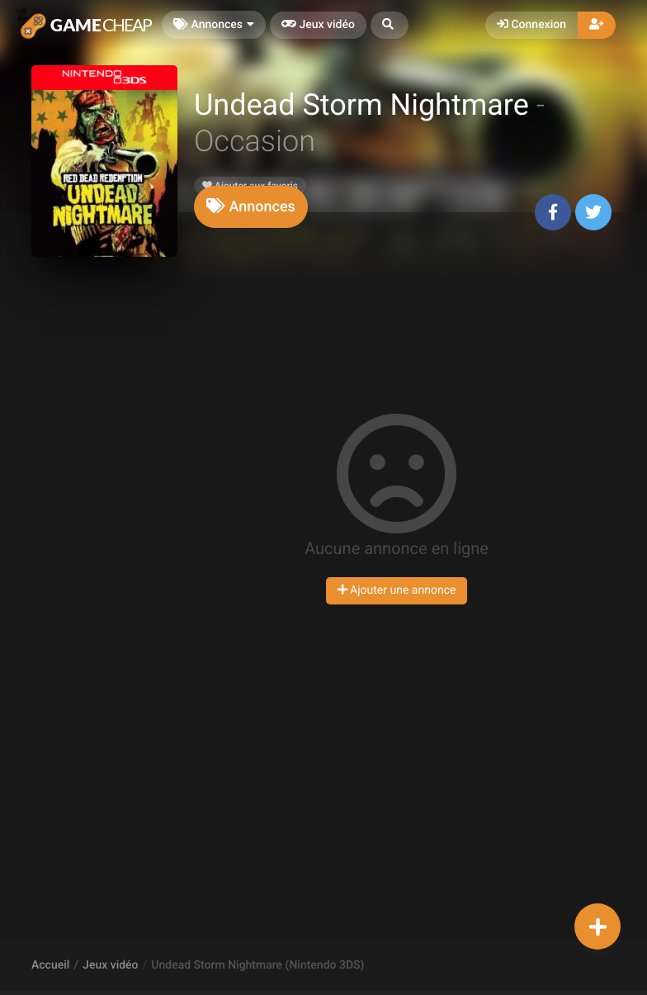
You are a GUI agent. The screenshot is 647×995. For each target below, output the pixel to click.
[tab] (251, 207)
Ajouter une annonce (397, 590)
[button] (390, 25)
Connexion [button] (531, 24)
